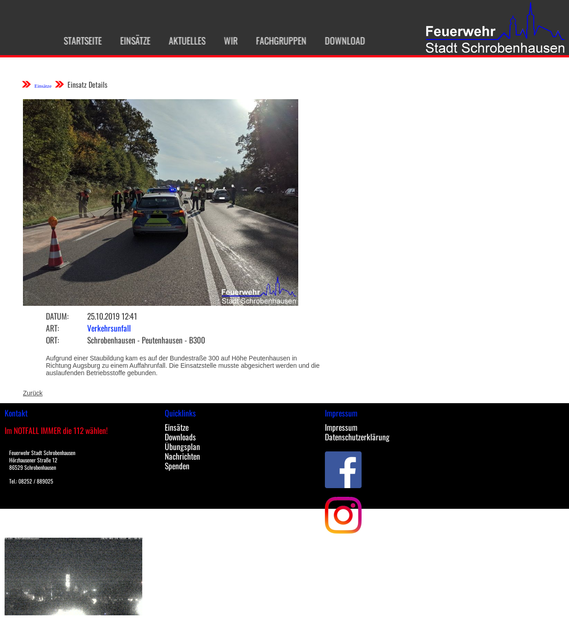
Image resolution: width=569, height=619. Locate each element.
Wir (226, 40)
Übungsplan (182, 446)
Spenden (177, 466)
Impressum (341, 427)
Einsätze (131, 40)
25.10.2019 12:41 (112, 316)
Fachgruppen (276, 40)
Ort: (52, 340)
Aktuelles (182, 40)
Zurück (33, 393)
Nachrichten (182, 456)
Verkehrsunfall (109, 328)
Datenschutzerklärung (357, 437)
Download (340, 40)
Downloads (180, 437)
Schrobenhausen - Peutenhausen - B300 (146, 340)
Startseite (78, 40)
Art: (52, 328)
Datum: (57, 316)
